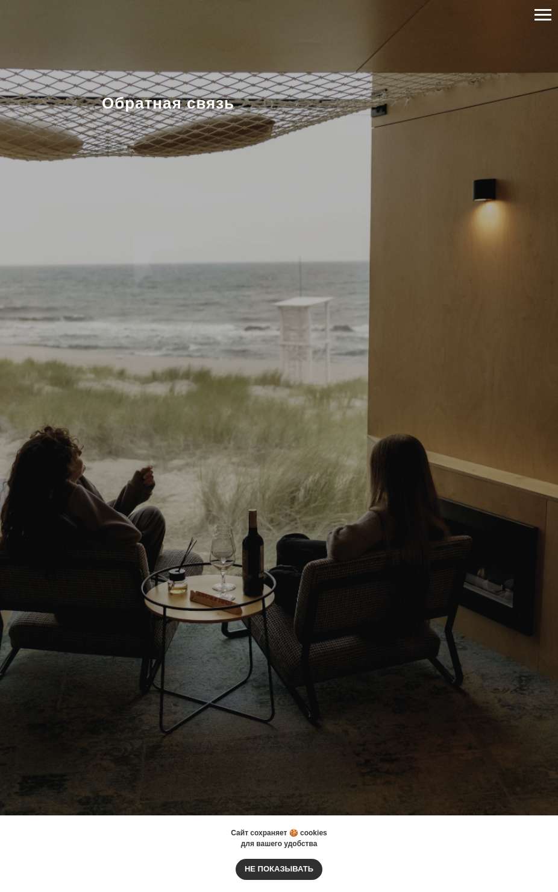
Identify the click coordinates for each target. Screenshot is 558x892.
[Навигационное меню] (542, 15)
